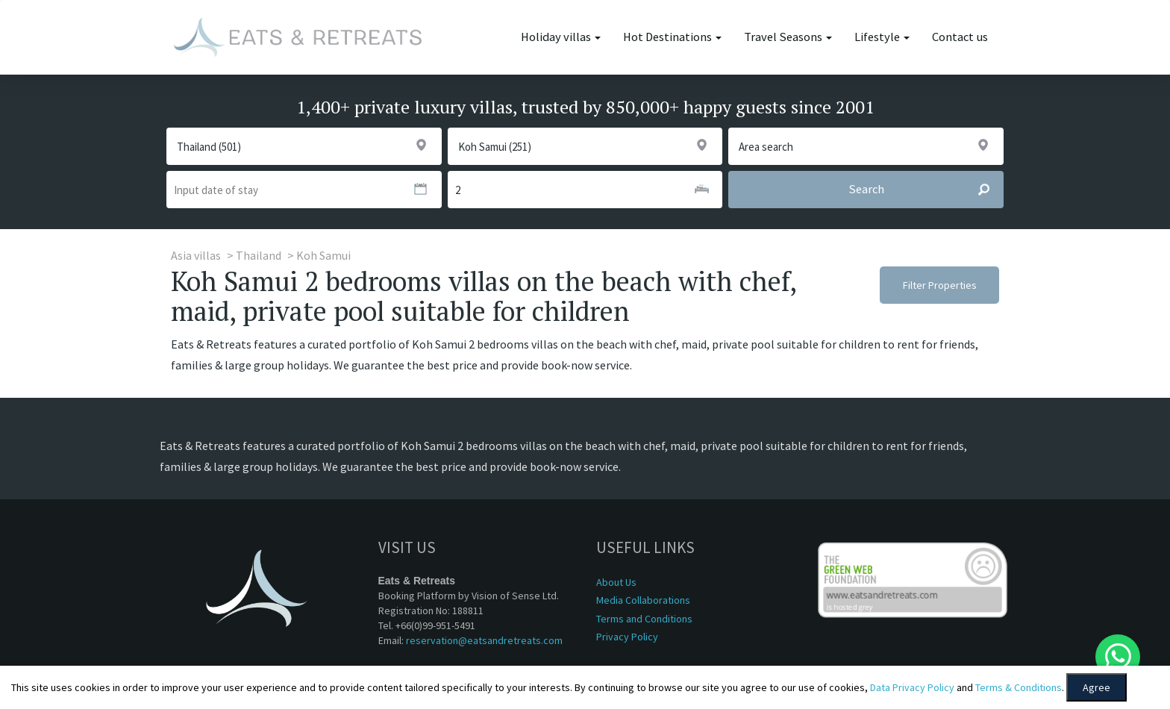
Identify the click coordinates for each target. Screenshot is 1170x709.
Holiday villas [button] (561, 37)
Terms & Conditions (1018, 687)
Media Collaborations (643, 600)
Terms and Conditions (644, 618)
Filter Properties (940, 285)
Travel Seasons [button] (788, 37)
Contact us (960, 37)
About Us (616, 582)
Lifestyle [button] (882, 37)
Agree (1096, 687)
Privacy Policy (627, 636)
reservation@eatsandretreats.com (484, 640)
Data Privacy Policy (912, 687)
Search (925, 189)
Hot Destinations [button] (672, 37)
